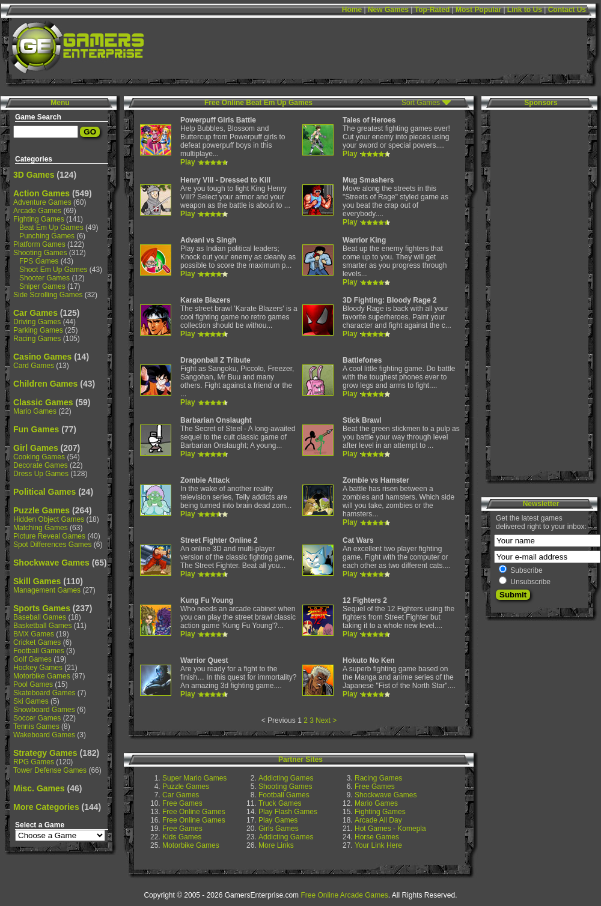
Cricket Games (37, 642)
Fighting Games (38, 219)
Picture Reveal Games (49, 536)
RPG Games (33, 762)
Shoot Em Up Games (53, 269)
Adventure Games (42, 202)
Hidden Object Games (48, 519)
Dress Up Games (41, 474)
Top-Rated (432, 9)
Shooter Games (44, 278)
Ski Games (31, 701)
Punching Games (47, 236)
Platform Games (39, 244)
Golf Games (32, 659)
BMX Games (33, 634)
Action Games (41, 193)
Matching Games (40, 528)
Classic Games (43, 402)
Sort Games (420, 102)
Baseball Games (39, 617)
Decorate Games (40, 465)
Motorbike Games (41, 676)
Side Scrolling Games (47, 295)
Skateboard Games (44, 693)
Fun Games (36, 429)
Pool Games (33, 684)
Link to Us (524, 9)
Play (187, 162)
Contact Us (567, 9)
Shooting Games (40, 253)
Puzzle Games (41, 510)
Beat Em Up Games (51, 227)
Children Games (45, 383)
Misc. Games (39, 788)
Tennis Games (36, 726)
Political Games (44, 492)
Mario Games (34, 411)
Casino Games (42, 356)
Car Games (35, 313)
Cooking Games (39, 457)
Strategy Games (45, 753)
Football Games (38, 651)
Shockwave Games (51, 562)
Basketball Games (42, 625)
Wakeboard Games (44, 735)
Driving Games (37, 322)
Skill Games (37, 581)
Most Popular (478, 9)
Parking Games (38, 330)
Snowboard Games (44, 709)
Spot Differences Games (52, 544)
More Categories (46, 807)
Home (352, 9)
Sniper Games (42, 286)
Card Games (33, 365)
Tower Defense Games (50, 770)
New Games (388, 9)
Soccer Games (37, 718)
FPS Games (38, 261)
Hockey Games (38, 667)
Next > (326, 720)
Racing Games (37, 338)
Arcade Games (37, 211)
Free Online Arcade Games (344, 895)
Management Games (47, 590)
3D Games (33, 175)
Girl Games (35, 448)
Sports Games (41, 608)
